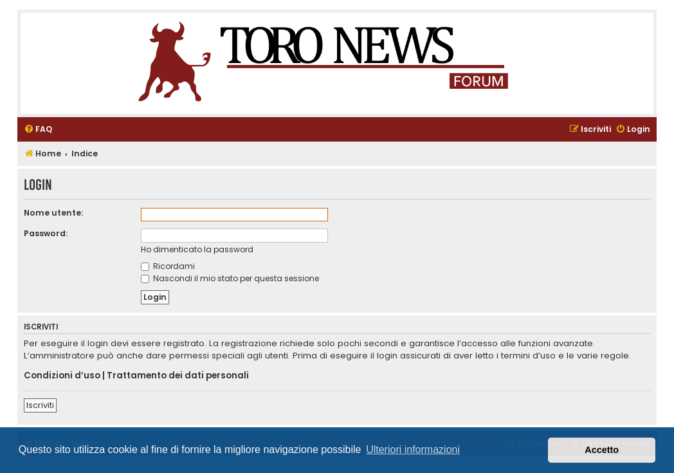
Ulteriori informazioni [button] (413, 449)
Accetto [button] (602, 450)
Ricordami (168, 266)
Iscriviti (40, 405)
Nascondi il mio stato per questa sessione (230, 278)
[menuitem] (38, 129)
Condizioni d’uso (62, 376)
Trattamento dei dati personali (178, 376)
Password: (46, 233)
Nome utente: (53, 212)
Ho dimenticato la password (197, 249)
